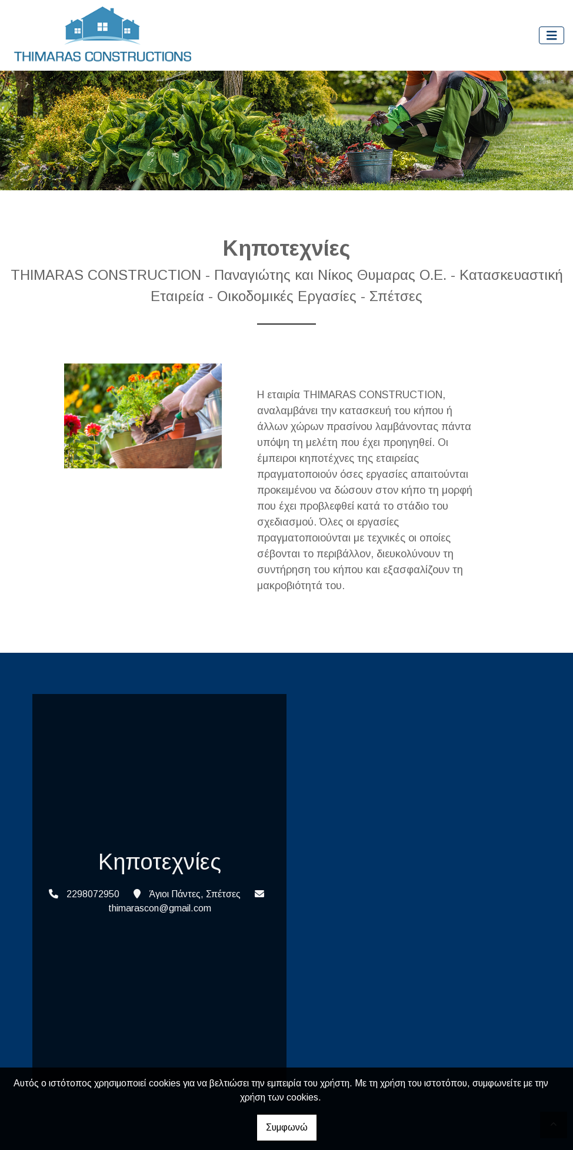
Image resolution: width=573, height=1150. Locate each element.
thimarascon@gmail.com (159, 908)
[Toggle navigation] (552, 36)
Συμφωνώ (287, 1127)
